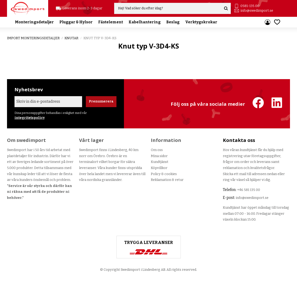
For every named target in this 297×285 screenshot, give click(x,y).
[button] (277, 22)
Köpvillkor (159, 168)
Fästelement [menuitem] (110, 22)
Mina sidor (159, 156)
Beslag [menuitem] (173, 22)
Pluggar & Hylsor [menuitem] (76, 22)
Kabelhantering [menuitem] (145, 22)
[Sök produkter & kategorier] (167, 8)
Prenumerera (101, 101)
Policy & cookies (164, 174)
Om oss (157, 150)
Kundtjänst (159, 162)
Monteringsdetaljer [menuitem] (34, 22)
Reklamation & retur (167, 180)
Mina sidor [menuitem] (267, 22)
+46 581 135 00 (248, 190)
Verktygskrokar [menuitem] (201, 22)
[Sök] (226, 8)
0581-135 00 (249, 6)
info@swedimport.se (256, 11)
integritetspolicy (29, 118)
